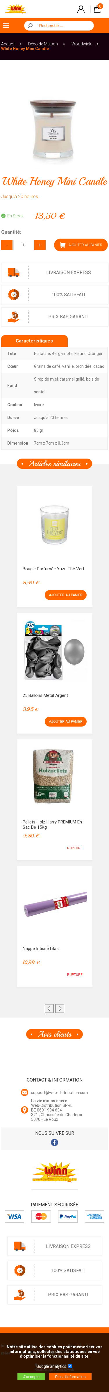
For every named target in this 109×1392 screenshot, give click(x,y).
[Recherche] (63, 25)
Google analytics (51, 1366)
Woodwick (81, 44)
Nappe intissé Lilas (41, 948)
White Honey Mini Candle (25, 48)
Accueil (8, 44)
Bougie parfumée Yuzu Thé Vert (53, 568)
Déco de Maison (43, 44)
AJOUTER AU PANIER (81, 245)
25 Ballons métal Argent (45, 695)
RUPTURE (75, 848)
